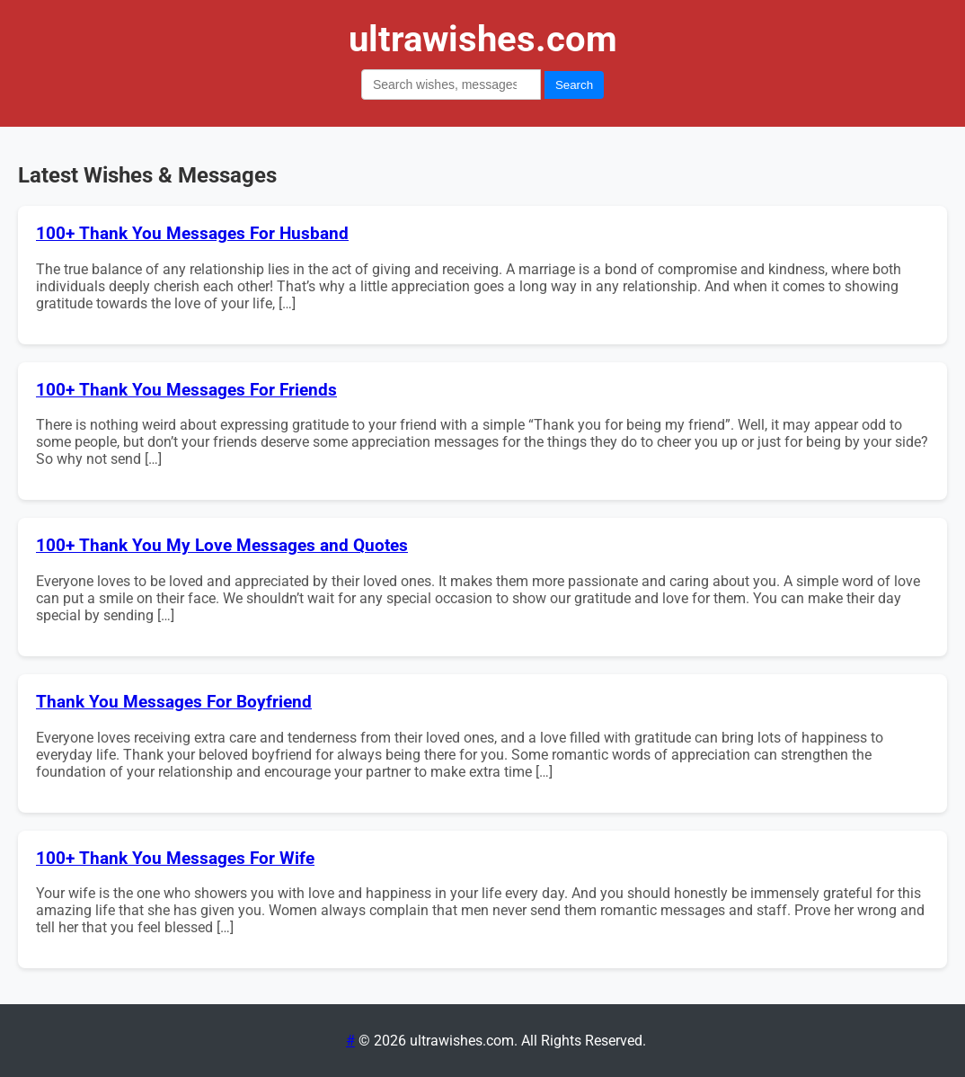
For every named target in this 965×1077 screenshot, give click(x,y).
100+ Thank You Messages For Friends (186, 390)
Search (574, 85)
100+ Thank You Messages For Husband (192, 234)
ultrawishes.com (483, 39)
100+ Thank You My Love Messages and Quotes (222, 546)
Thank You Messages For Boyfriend (174, 702)
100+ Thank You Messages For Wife (175, 858)
